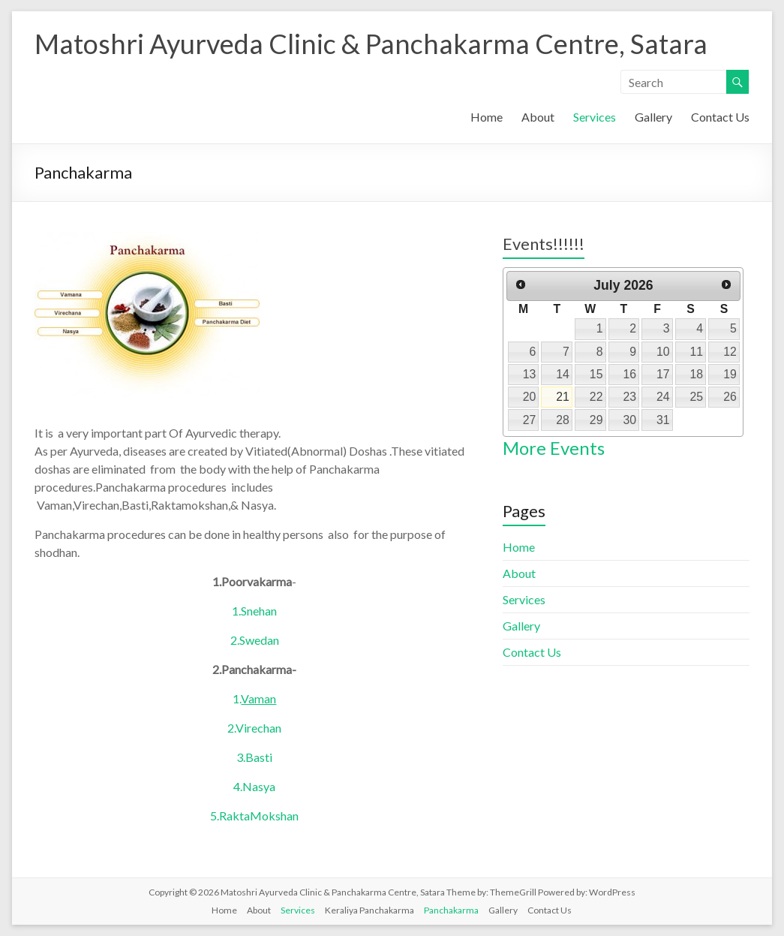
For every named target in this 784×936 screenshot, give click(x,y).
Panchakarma (451, 910)
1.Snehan (254, 610)
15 (596, 374)
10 (663, 351)
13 (529, 374)
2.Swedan (254, 640)
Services (594, 117)
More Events (554, 448)
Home (486, 117)
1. (254, 698)
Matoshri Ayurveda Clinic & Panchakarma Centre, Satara (371, 43)
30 (629, 420)
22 (596, 396)
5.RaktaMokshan (254, 815)
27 (529, 420)
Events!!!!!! (543, 243)
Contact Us (720, 117)
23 (629, 396)
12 (730, 351)
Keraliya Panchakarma (369, 910)
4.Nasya (254, 786)
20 (529, 396)
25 (697, 396)
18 (697, 374)
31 (663, 420)
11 (697, 351)
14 (562, 374)
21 (562, 396)
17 (663, 374)
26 (730, 396)
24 (663, 396)
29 (596, 420)
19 (730, 374)
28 (562, 420)
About (537, 117)
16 (629, 374)
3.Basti (254, 757)
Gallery (653, 117)
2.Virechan (254, 728)
